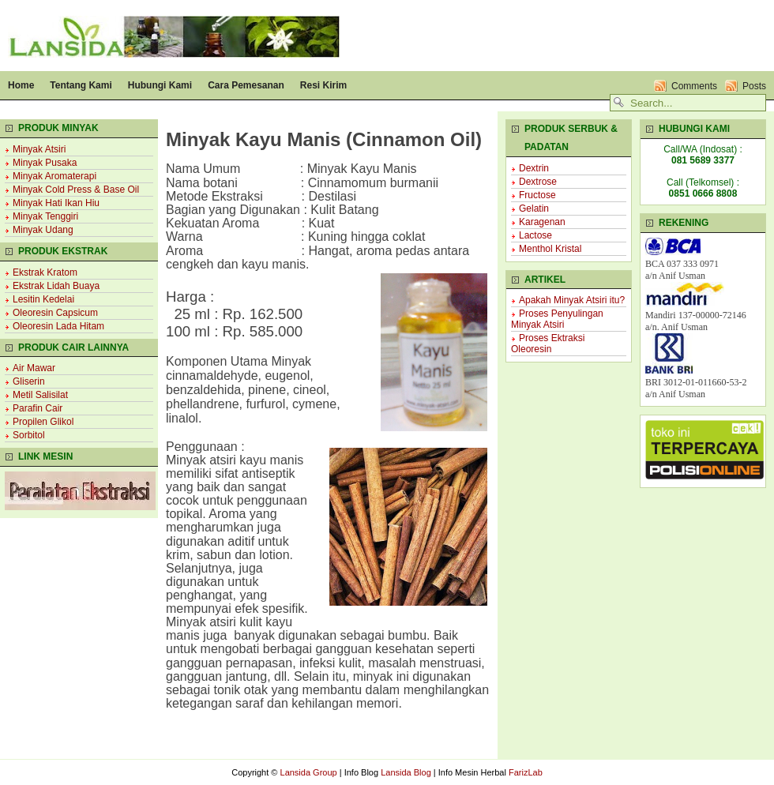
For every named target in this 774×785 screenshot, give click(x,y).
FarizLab (526, 772)
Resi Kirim (323, 85)
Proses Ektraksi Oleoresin (547, 343)
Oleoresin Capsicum (55, 312)
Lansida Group (308, 772)
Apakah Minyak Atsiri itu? (572, 300)
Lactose (535, 235)
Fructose (537, 195)
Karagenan (542, 221)
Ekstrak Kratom (45, 272)
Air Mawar (34, 368)
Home (21, 85)
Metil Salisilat (40, 394)
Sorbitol (29, 435)
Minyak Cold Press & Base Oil (76, 189)
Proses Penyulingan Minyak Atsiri (557, 319)
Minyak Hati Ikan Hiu (56, 202)
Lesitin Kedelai (43, 299)
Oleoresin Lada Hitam (58, 326)
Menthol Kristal (550, 248)
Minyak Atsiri (39, 149)
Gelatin (534, 208)
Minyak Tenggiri (45, 216)
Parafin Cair (37, 408)
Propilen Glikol (43, 421)
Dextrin (534, 168)
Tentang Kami (80, 85)
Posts (754, 86)
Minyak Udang (43, 229)
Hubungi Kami (160, 85)
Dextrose (538, 181)
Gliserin (29, 381)
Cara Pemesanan (246, 85)
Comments (694, 86)
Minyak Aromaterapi (54, 176)
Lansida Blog (406, 772)
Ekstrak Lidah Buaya (56, 285)
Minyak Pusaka (45, 162)
